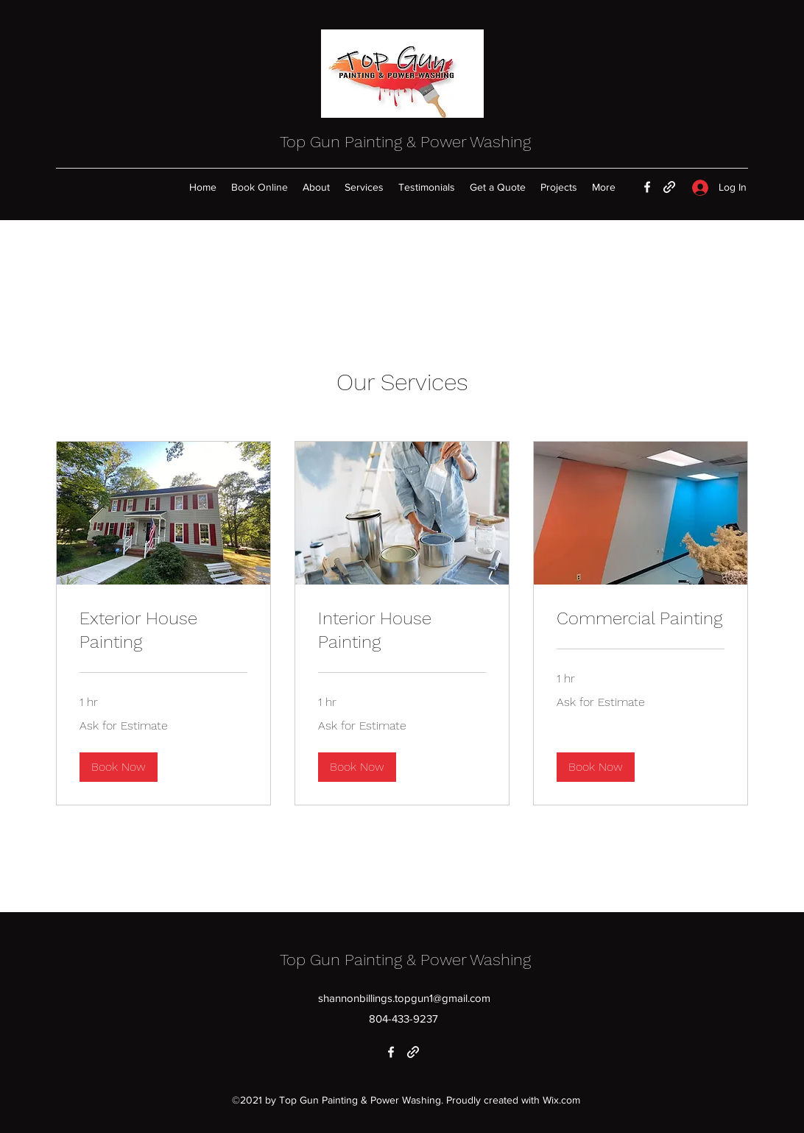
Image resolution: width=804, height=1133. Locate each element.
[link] (163, 630)
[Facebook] (647, 187)
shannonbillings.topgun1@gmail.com (404, 998)
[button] (119, 767)
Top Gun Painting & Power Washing (405, 142)
